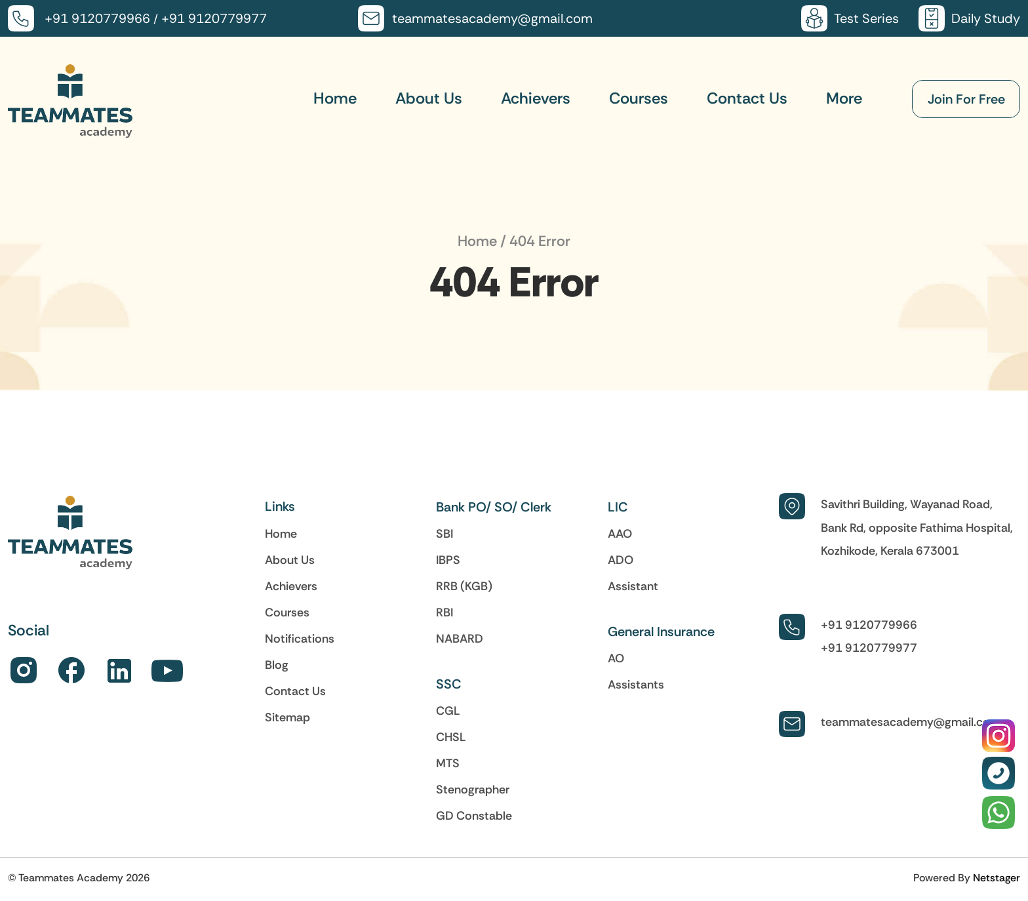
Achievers (535, 98)
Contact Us (747, 98)
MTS (448, 763)
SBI (444, 534)
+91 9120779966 (97, 18)
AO (616, 658)
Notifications (299, 638)
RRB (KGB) (464, 586)
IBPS (448, 560)
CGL (448, 711)
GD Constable (474, 816)
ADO (620, 560)
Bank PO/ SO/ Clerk (493, 507)
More (844, 98)
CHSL (451, 737)
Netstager (996, 877)
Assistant (633, 586)
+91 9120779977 (214, 18)
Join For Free (966, 99)
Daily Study (985, 18)
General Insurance (661, 631)
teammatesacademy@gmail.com (492, 18)
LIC (618, 507)
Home (335, 98)
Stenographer (472, 789)
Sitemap (287, 717)
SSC (449, 684)
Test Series (866, 18)
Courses (638, 98)
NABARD (459, 638)
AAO (620, 534)
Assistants (636, 684)
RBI (444, 612)
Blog (276, 665)
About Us (428, 98)
